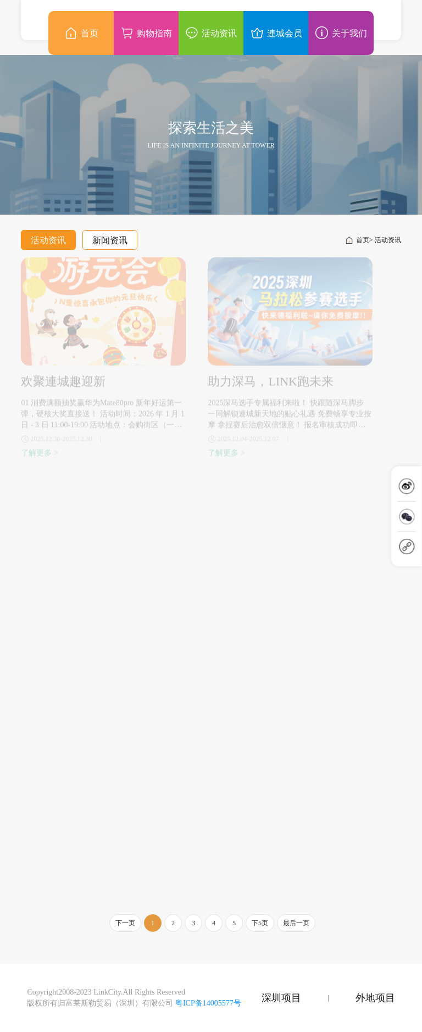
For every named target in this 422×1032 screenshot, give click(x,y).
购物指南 (146, 33)
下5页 (260, 923)
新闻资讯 (109, 240)
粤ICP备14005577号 (208, 1003)
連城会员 (276, 33)
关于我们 (341, 33)
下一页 (125, 923)
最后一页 (296, 923)
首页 (357, 240)
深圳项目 (281, 997)
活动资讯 (48, 240)
